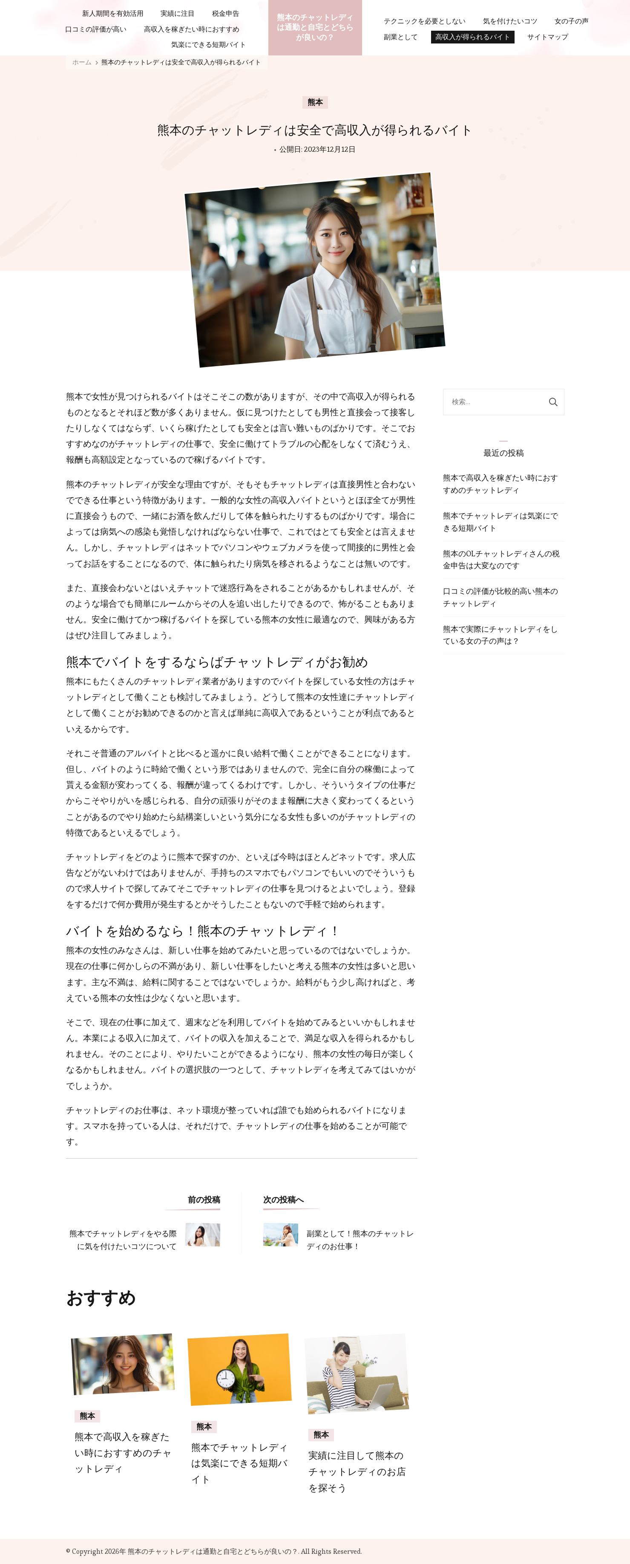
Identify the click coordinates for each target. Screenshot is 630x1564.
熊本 (315, 102)
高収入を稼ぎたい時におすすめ (191, 29)
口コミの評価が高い (96, 29)
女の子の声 (572, 21)
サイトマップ (547, 36)
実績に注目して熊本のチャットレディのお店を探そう (357, 1472)
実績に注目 (178, 13)
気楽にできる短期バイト (208, 44)
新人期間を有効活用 (113, 13)
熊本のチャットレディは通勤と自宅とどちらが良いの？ (315, 27)
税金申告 (225, 13)
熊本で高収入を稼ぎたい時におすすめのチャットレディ (123, 1453)
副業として (401, 36)
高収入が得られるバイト (472, 36)
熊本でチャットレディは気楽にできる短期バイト (239, 1464)
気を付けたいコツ (510, 21)
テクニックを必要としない (425, 21)
